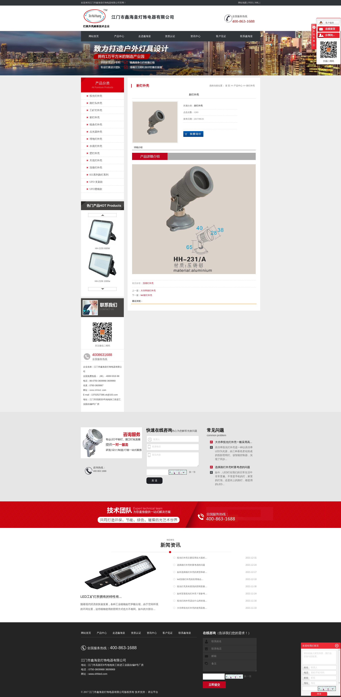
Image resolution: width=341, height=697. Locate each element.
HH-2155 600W (102, 248)
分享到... (330, 35)
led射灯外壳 (146, 295)
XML (257, 2)
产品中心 (119, 36)
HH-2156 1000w (102, 281)
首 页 (227, 85)
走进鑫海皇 (144, 36)
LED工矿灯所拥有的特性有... (101, 596)
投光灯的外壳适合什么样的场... (192, 601)
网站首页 (94, 36)
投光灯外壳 (96, 96)
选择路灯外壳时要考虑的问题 (232, 467)
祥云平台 (153, 692)
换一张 (192, 472)
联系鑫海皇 (246, 36)
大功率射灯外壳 (148, 290)
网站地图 (242, 2)
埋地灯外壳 (96, 139)
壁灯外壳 (95, 153)
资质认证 (170, 36)
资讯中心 (195, 36)
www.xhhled (95, 390)
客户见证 (221, 36)
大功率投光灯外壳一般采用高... (233, 442)
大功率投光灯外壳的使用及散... (192, 608)
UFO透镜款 (96, 189)
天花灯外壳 (96, 160)
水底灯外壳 (96, 146)
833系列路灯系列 (99, 174)
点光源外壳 (96, 131)
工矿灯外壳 (96, 110)
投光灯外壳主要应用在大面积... (192, 558)
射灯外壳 (95, 117)
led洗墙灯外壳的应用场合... (190, 579)
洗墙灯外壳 (96, 167)
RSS (250, 2)
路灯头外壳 (96, 103)
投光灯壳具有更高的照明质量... (192, 586)
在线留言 (330, 29)
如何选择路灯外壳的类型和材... (192, 572)
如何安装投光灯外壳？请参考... (192, 593)
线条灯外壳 (96, 124)
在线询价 (193, 134)
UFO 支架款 (96, 182)
